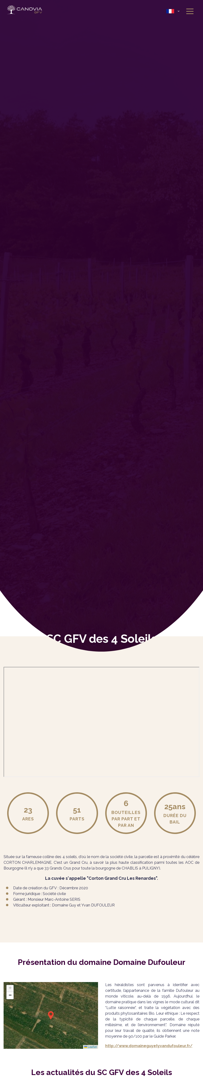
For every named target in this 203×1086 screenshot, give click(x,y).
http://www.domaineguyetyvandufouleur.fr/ (149, 1046)
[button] (51, 1015)
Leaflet (90, 1047)
